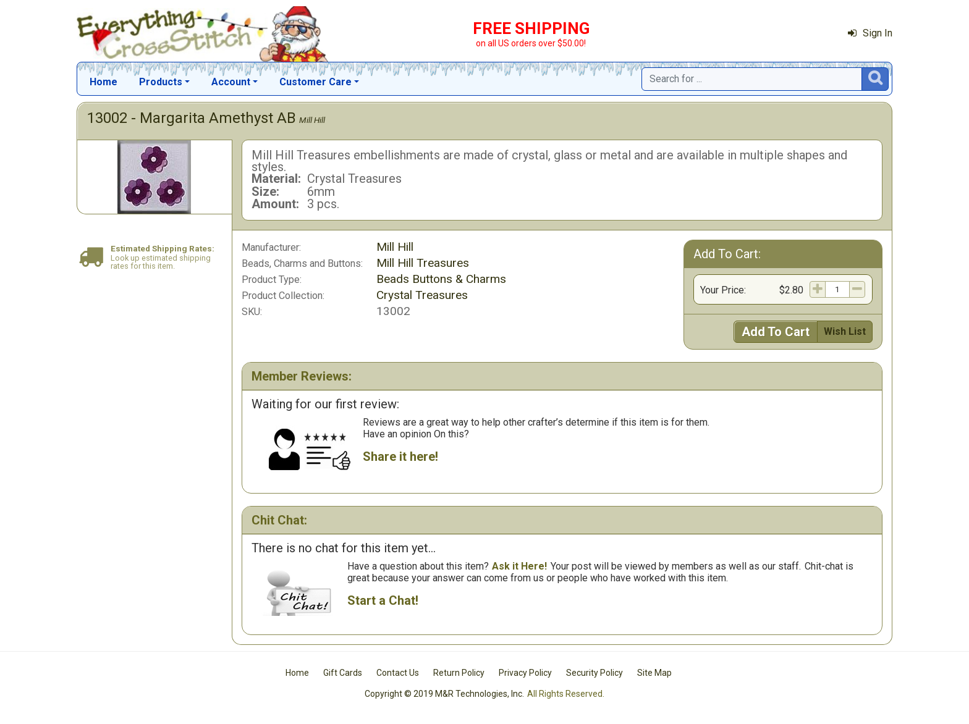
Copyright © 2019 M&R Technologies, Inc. (444, 694)
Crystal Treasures (422, 295)
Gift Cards (342, 673)
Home (103, 82)
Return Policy (459, 673)
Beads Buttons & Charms (441, 279)
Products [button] (160, 82)
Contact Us (397, 673)
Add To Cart (776, 331)
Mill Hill (312, 120)
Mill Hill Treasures (422, 263)
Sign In (870, 33)
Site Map (654, 673)
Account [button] (230, 82)
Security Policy (594, 673)
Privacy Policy (525, 673)
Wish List (845, 331)
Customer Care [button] (315, 82)
